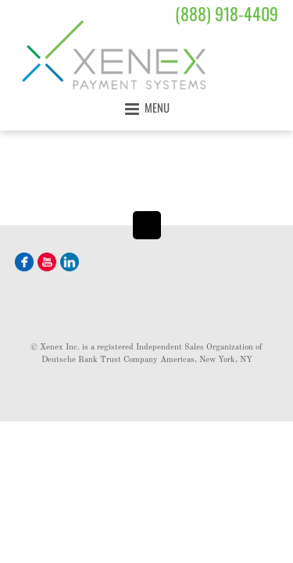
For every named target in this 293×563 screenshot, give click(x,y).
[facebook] (24, 261)
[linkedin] (69, 261)
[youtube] (47, 261)
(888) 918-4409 (226, 13)
